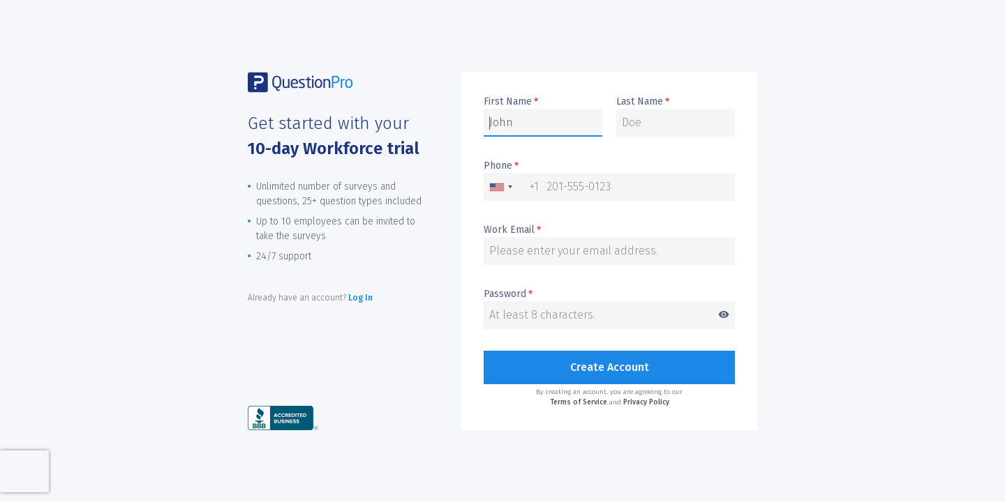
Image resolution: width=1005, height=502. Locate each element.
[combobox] (511, 187)
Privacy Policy (646, 402)
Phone (501, 166)
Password (609, 294)
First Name (511, 102)
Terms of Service (578, 402)
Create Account (609, 367)
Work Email (512, 230)
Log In (360, 298)
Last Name (642, 102)
